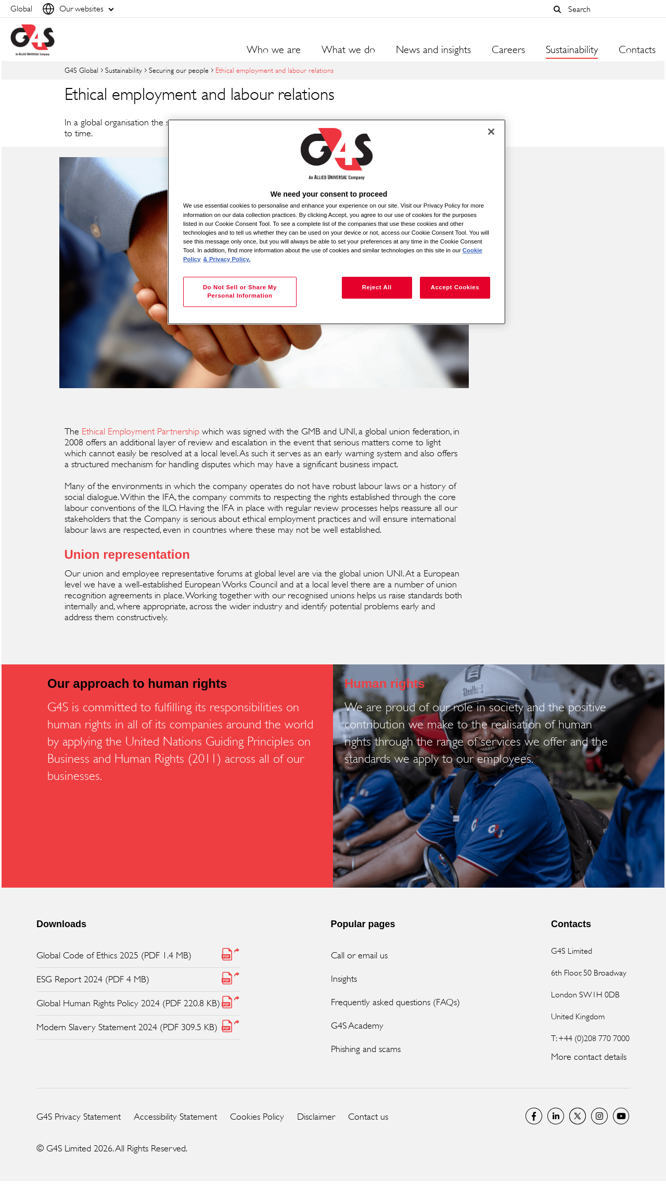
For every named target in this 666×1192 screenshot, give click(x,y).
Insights (344, 978)
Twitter (577, 1116)
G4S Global (81, 70)
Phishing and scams (366, 1049)
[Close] (491, 131)
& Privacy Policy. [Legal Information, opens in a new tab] (227, 259)
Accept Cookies (455, 287)
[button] (557, 9)
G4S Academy (357, 1025)
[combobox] (609, 9)
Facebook (534, 1116)
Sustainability (123, 70)
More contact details (588, 1057)
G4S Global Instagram (599, 1116)
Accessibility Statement (175, 1116)
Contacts (637, 50)
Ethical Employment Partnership (140, 431)
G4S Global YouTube (621, 1116)
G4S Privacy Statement (78, 1116)
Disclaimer (316, 1116)
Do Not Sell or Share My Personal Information (240, 291)
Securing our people (179, 70)
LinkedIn (555, 1116)
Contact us (368, 1116)
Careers (508, 50)
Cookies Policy (257, 1116)
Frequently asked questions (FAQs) (395, 1002)
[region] (337, 222)
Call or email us (359, 955)
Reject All (377, 287)
